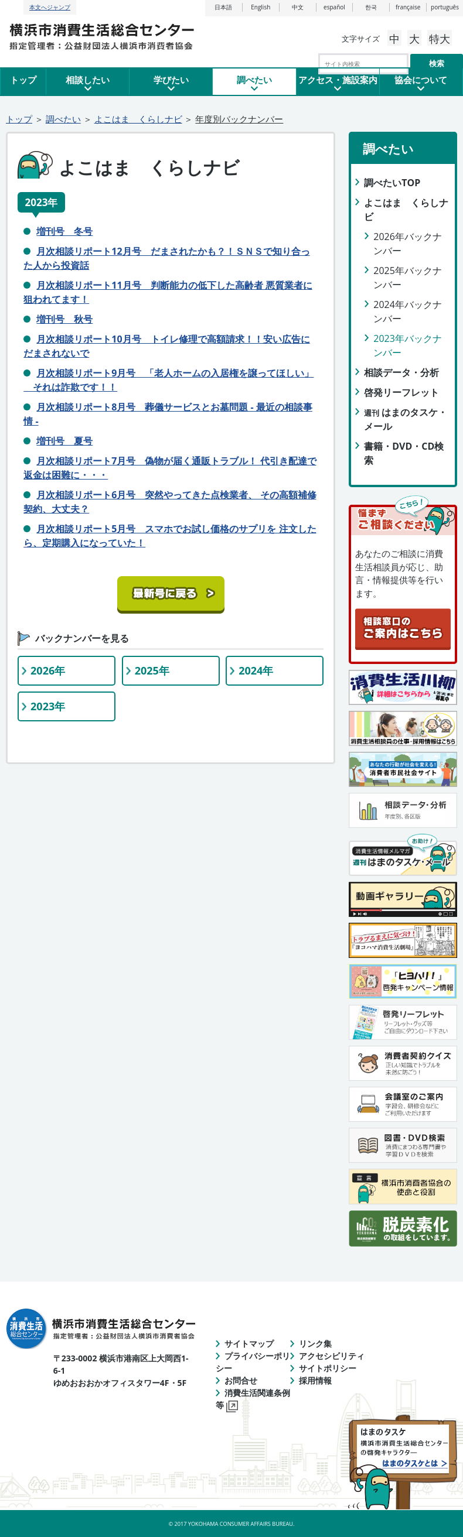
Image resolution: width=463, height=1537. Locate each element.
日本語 (223, 7)
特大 (439, 39)
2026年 (47, 670)
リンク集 (315, 1343)
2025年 (152, 670)
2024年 (256, 670)
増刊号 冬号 (64, 231)
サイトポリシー (327, 1368)
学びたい (171, 79)
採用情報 (315, 1380)
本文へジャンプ (49, 7)
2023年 (47, 706)
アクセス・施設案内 (337, 79)
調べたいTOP (392, 182)
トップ (23, 79)
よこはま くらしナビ (138, 119)
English (260, 7)
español (334, 7)
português (445, 7)
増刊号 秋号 (64, 319)
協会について (420, 79)
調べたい (254, 79)
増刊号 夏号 (64, 440)
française (408, 7)
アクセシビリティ (332, 1355)
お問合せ (240, 1380)
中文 (298, 7)
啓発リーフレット (401, 392)
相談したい (88, 79)
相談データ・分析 (401, 372)
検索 (436, 63)
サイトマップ (249, 1343)
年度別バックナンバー (239, 119)
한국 (371, 7)
